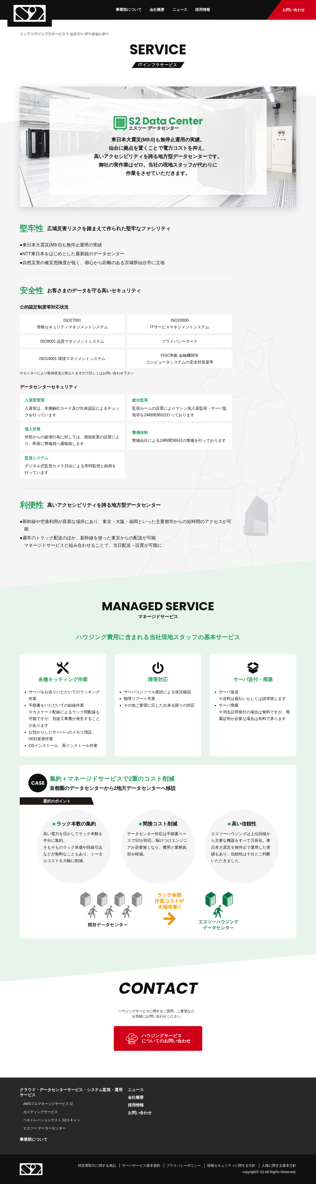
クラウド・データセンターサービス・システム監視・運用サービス (71, 1092)
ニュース (180, 9)
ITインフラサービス (50, 34)
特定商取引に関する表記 (97, 1165)
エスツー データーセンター (44, 1128)
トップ (25, 34)
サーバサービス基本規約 (141, 1165)
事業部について (127, 9)
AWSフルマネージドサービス (46, 1104)
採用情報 (204, 9)
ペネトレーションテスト (51, 1120)
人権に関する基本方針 (279, 1165)
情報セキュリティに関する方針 (231, 1165)
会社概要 (156, 9)
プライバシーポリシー (183, 1165)
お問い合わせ (296, 9)
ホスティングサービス (40, 1112)
